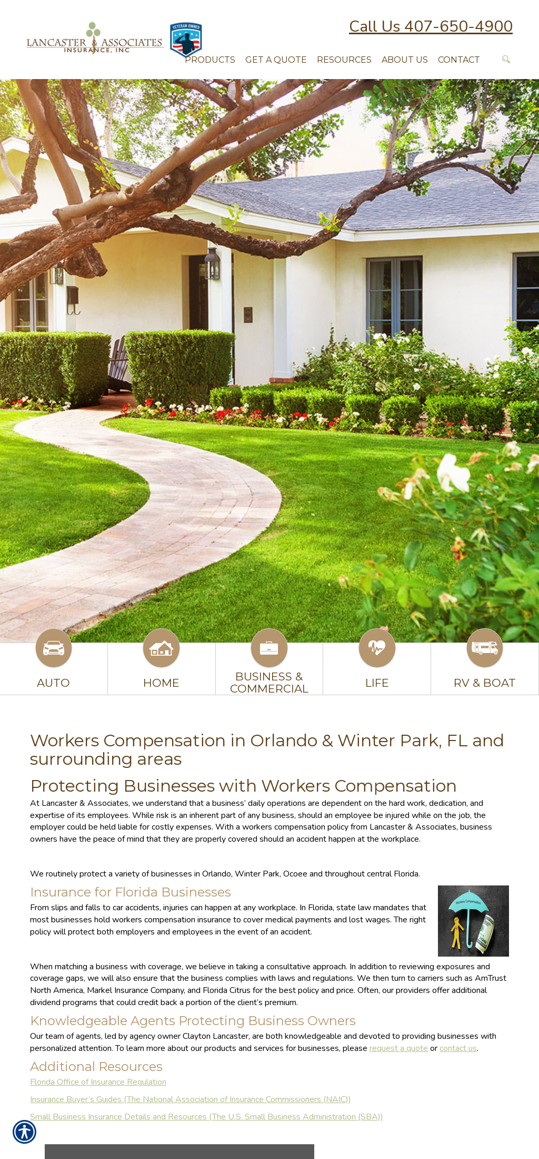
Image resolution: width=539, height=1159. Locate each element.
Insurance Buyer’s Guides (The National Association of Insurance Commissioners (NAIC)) (190, 1099)
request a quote (399, 1048)
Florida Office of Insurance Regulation (98, 1082)
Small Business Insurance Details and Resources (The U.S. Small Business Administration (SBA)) (206, 1117)
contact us (458, 1048)
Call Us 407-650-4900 (431, 26)
